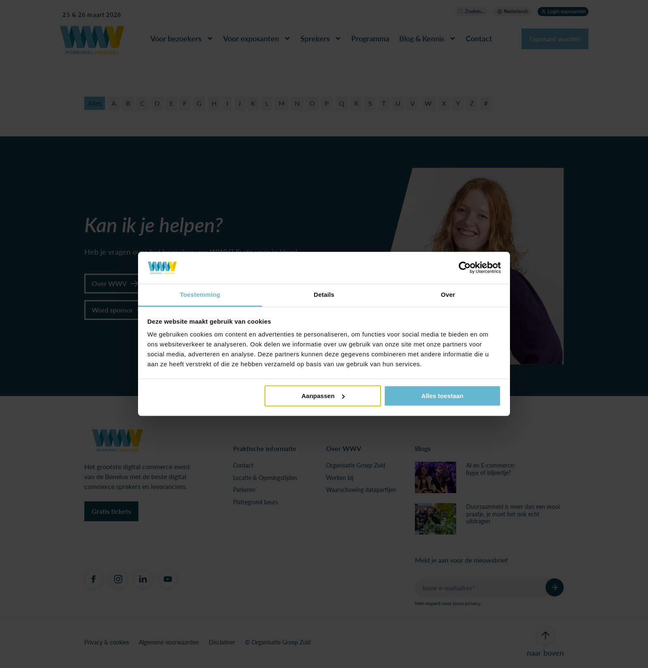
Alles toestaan (443, 395)
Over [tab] (448, 294)
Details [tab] (324, 294)
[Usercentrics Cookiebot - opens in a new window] (465, 268)
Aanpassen (323, 395)
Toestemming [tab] (200, 294)
